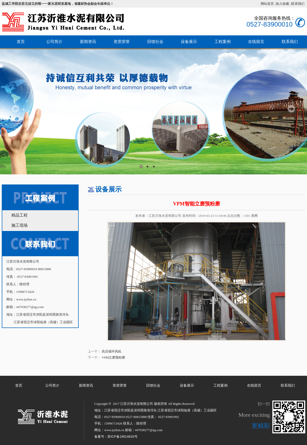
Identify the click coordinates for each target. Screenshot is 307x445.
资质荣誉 (122, 41)
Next (291, 108)
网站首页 (267, 4)
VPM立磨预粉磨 (113, 357)
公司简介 (54, 41)
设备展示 (189, 41)
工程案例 (222, 41)
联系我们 (288, 385)
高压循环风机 (111, 351)
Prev (15, 108)
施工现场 (19, 225)
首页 (21, 41)
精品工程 (19, 215)
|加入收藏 (282, 4)
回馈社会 (155, 41)
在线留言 (256, 41)
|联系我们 (297, 4)
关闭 (254, 216)
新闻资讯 (88, 41)
